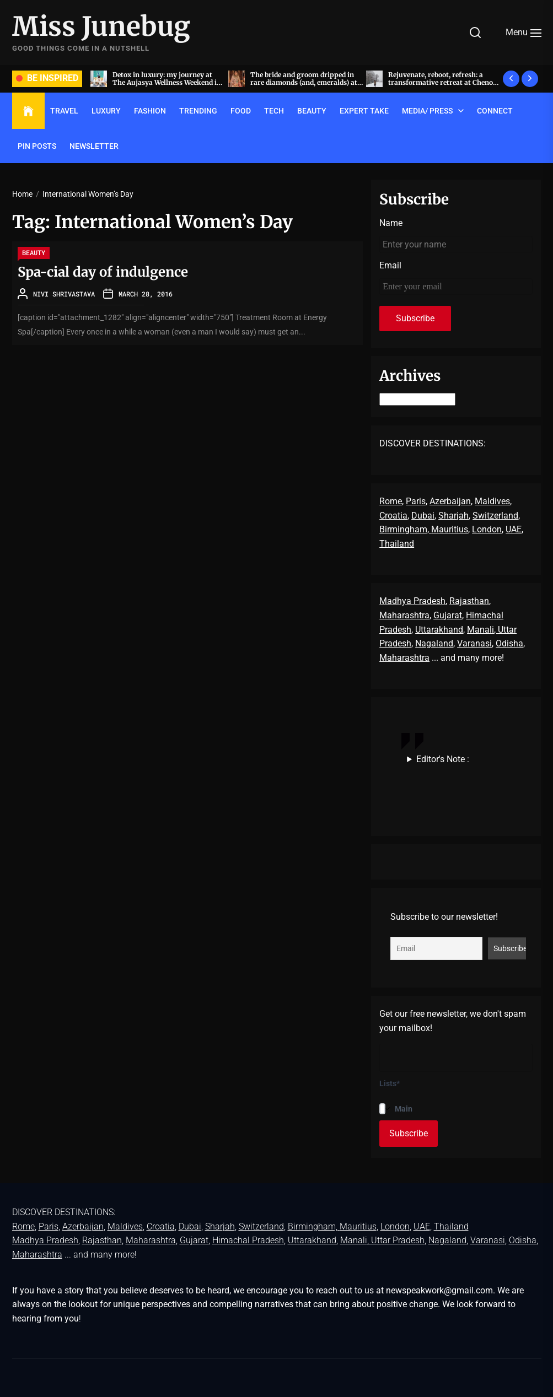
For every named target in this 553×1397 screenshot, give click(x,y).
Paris (416, 501)
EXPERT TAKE (364, 110)
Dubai (422, 515)
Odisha (509, 643)
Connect (495, 110)
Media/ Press (427, 110)
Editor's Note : (442, 759)
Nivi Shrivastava (64, 293)
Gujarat (447, 615)
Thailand (396, 543)
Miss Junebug (101, 27)
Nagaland (434, 643)
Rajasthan (469, 601)
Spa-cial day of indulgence (103, 272)
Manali (480, 629)
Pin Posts (37, 146)
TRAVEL (64, 110)
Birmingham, (405, 529)
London (487, 529)
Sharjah (453, 515)
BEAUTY (311, 110)
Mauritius (449, 529)
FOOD (240, 110)
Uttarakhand (439, 629)
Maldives (492, 501)
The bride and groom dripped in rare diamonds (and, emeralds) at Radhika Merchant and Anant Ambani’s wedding (420, 87)
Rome (390, 501)
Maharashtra (404, 615)
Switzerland (495, 515)
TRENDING (198, 110)
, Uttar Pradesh (396, 1240)
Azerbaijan (450, 501)
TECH (274, 110)
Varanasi (474, 643)
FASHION (150, 110)
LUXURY (106, 110)
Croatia (393, 515)
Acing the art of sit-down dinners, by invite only (146, 79)
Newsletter (94, 146)
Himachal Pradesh (248, 1240)
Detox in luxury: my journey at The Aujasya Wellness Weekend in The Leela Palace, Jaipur (283, 83)
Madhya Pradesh (412, 601)
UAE (514, 529)
